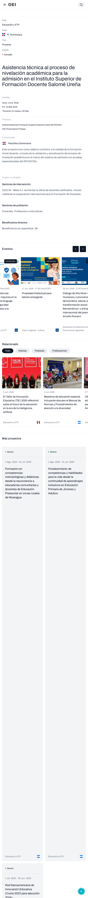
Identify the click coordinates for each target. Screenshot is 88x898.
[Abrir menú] (4, 4)
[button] (76, 249)
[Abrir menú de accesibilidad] (81, 891)
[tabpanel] (44, 391)
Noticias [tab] (22, 350)
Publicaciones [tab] (60, 350)
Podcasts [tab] (39, 350)
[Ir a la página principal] (12, 4)
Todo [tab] (7, 350)
